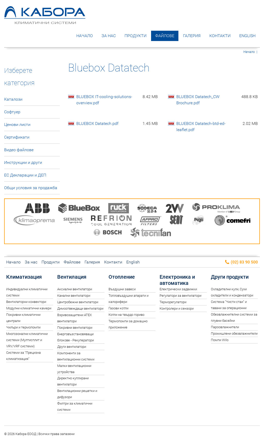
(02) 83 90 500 (241, 262)
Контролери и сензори (177, 308)
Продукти (135, 35)
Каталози (13, 99)
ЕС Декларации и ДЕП (25, 175)
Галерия (192, 35)
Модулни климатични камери (28, 308)
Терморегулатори (173, 302)
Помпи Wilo (219, 340)
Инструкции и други (23, 162)
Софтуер (12, 111)
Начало (84, 35)
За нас (109, 35)
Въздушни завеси (122, 289)
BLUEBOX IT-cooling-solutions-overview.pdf (117, 100)
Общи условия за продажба (30, 187)
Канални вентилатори (73, 296)
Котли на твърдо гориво (126, 315)
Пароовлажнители (225, 327)
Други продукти (230, 277)
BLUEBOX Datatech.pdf (117, 123)
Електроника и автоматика (177, 280)
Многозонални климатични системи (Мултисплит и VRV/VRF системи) (27, 340)
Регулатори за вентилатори (180, 296)
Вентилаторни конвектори (26, 302)
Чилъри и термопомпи (23, 327)
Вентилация (71, 277)
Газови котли (118, 308)
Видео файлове (19, 149)
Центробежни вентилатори (77, 302)
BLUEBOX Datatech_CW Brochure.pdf (217, 100)
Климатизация (24, 277)
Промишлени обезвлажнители (234, 333)
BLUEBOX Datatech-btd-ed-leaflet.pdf (217, 126)
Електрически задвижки (178, 289)
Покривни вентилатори (74, 328)
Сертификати (16, 137)
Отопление (122, 277)
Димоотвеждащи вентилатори (80, 308)
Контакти (219, 35)
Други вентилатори (71, 347)
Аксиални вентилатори (74, 289)
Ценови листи (17, 124)
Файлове (164, 35)
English (247, 35)
